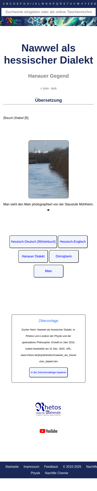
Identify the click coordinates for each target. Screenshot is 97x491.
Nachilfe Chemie (56, 473)
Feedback (51, 466)
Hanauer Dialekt (33, 256)
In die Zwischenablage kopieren (48, 372)
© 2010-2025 (72, 466)
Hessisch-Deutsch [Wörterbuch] (33, 241)
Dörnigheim (64, 256)
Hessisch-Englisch (73, 241)
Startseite (12, 466)
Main (48, 271)
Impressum (31, 466)
